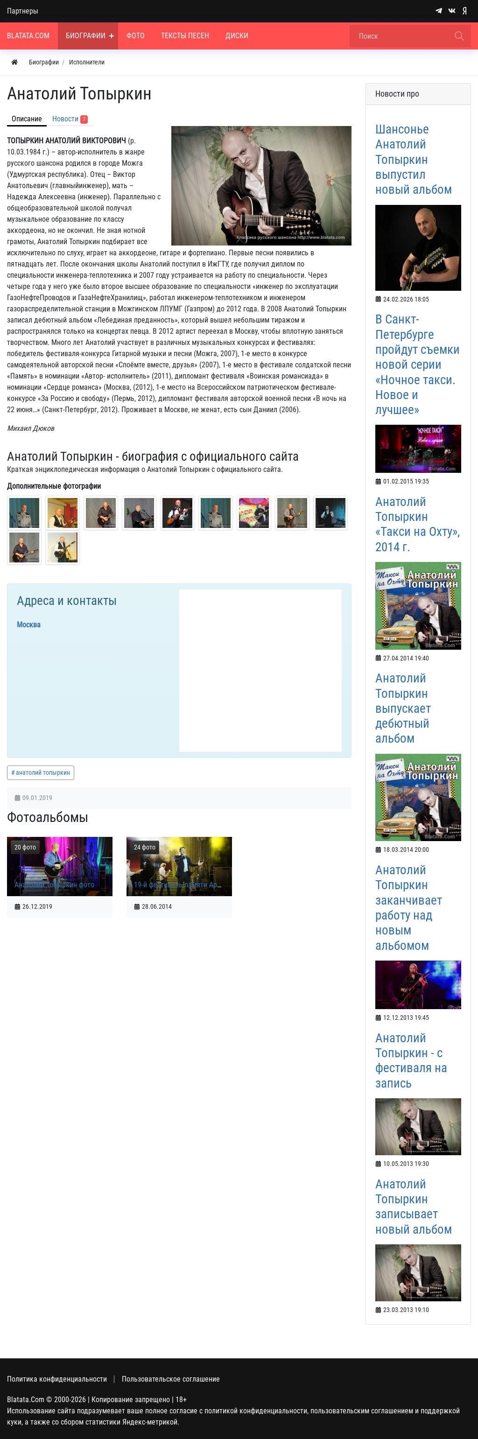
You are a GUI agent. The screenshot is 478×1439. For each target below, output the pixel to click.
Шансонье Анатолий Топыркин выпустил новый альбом (413, 159)
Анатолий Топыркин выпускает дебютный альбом (403, 708)
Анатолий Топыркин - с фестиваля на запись (411, 1061)
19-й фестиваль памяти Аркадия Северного (202, 884)
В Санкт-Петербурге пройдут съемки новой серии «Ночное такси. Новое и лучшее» (417, 364)
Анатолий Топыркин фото (54, 884)
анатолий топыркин (43, 772)
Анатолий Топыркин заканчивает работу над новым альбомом (408, 908)
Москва (29, 624)
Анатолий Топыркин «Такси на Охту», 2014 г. (417, 524)
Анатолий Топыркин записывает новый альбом (413, 1207)
